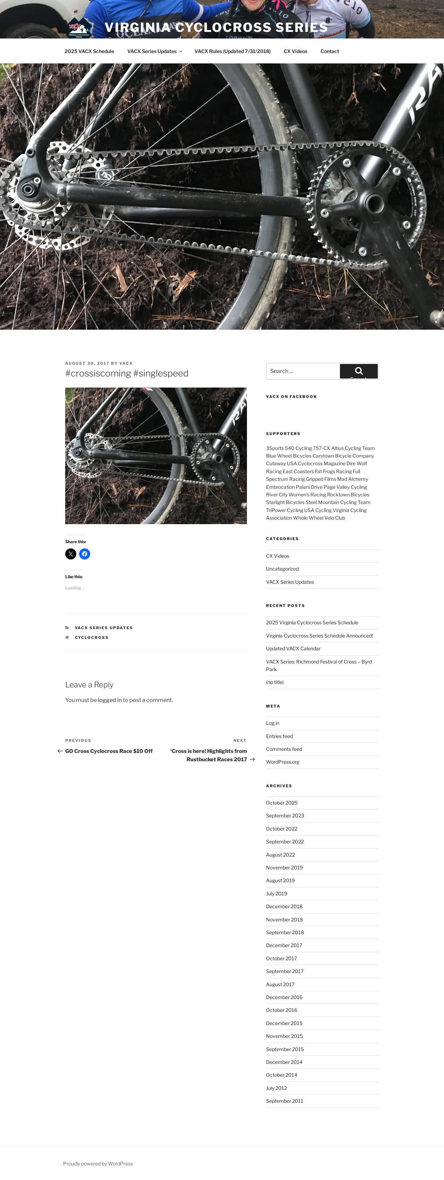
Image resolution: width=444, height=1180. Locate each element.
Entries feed (279, 736)
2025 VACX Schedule (89, 51)
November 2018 (284, 919)
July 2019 (276, 893)
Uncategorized (282, 569)
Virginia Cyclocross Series (216, 27)
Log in (272, 723)
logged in (110, 700)
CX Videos (295, 51)
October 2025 (282, 803)
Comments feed (284, 749)
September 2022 (285, 841)
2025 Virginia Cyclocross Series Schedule (312, 622)
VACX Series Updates (155, 51)
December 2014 (284, 1062)
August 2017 (280, 984)
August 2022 (280, 855)
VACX (126, 363)
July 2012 (276, 1088)
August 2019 (280, 880)
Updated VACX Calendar (293, 648)
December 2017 (284, 945)
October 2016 (281, 1010)
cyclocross (92, 637)
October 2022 (281, 829)
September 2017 (285, 971)
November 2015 (284, 1036)
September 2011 (284, 1101)
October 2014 (281, 1075)
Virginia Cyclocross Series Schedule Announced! (319, 636)
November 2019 (284, 867)
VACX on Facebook (291, 396)
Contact (330, 51)
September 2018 (285, 932)
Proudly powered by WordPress (98, 1163)
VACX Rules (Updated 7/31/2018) (233, 51)
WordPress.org (282, 762)
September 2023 (285, 815)
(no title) (275, 682)
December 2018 (284, 906)
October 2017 (281, 958)
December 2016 (284, 997)
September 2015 (285, 1049)
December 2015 (284, 1023)
